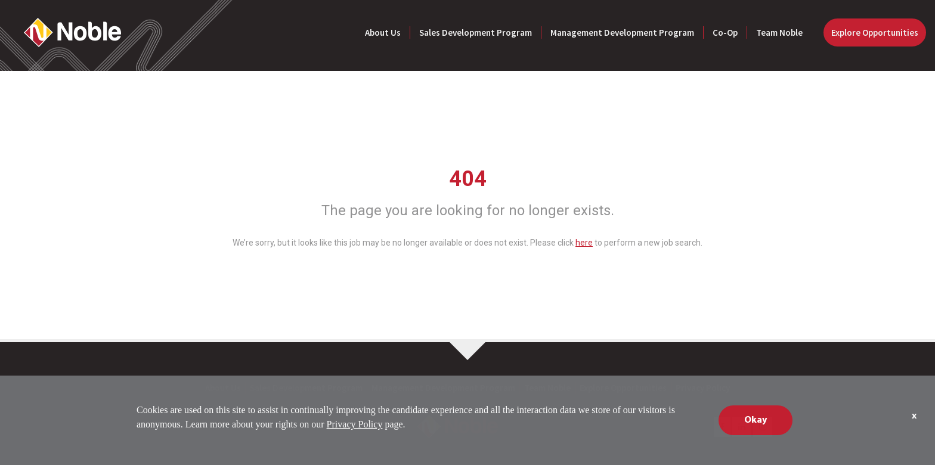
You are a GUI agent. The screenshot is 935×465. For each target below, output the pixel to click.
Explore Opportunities (874, 32)
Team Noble (779, 32)
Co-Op (725, 32)
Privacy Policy (703, 387)
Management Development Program (622, 32)
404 (468, 178)
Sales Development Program (475, 32)
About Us (383, 32)
